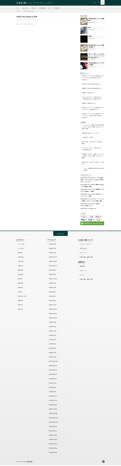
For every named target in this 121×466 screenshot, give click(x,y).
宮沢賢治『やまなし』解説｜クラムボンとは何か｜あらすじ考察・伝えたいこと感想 (93, 157)
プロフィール (83, 271)
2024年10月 (52, 319)
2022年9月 (52, 427)
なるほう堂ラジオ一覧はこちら (88, 209)
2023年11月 (52, 366)
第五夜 (90, 37)
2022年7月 (52, 436)
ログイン (51, 8)
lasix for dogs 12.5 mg (93, 85)
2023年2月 (52, 405)
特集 (19, 288)
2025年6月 (52, 284)
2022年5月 (52, 444)
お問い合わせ (83, 249)
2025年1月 (52, 305)
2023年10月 (52, 371)
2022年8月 (52, 431)
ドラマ (20, 249)
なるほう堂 (29, 462)
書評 (19, 271)
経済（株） (21, 297)
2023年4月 (52, 397)
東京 (89, 28)
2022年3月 (52, 453)
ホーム (18, 8)
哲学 (19, 258)
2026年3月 (52, 245)
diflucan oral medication (93, 89)
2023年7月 (52, 384)
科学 (19, 293)
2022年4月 (52, 449)
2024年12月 (52, 310)
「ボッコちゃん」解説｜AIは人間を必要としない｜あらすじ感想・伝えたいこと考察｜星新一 (93, 128)
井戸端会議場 (43, 8)
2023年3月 (52, 401)
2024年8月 (52, 327)
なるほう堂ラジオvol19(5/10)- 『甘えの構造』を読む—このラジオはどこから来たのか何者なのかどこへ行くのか (92, 180)
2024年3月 (52, 349)
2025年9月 (52, 271)
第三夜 (84, 85)
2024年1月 (52, 358)
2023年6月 (52, 388)
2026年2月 (52, 249)
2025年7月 (52, 279)
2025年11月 (52, 262)
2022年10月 (52, 423)
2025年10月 (52, 266)
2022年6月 (52, 440)
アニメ (20, 245)
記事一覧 (34, 8)
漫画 (19, 284)
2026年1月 (52, 253)
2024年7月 (52, 332)
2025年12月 (52, 258)
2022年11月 (52, 418)
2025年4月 (52, 293)
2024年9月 (52, 323)
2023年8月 (52, 379)
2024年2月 (52, 353)
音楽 (19, 310)
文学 (19, 262)
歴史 (19, 279)
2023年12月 (52, 362)
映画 (19, 266)
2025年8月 (52, 275)
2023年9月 (52, 375)
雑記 (19, 305)
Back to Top (60, 235)
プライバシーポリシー (86, 245)
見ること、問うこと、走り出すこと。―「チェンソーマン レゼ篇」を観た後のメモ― (96, 57)
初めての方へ (26, 8)
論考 (19, 301)
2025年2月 (52, 301)
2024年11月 (52, 314)
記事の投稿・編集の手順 (86, 258)
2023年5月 (52, 392)
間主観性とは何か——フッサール (91, 134)
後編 (100, 202)
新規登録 (58, 8)
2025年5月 (52, 288)
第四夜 (84, 89)
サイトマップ (83, 253)
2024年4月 (52, 345)
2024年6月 (52, 336)
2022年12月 (52, 414)
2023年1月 (52, 410)
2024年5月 (52, 340)
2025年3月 (52, 297)
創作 (19, 253)
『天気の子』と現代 (87, 138)
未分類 (20, 275)
